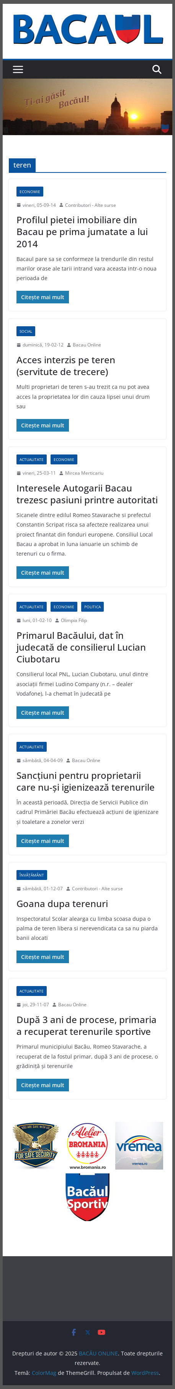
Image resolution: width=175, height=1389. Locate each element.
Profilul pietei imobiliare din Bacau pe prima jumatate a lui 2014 (82, 231)
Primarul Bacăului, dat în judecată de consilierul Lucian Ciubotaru (81, 647)
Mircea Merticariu (84, 473)
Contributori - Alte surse (90, 205)
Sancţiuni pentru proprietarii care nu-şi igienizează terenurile (85, 781)
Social (26, 331)
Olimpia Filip (74, 620)
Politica (92, 606)
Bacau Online (87, 345)
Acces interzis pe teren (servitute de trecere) (65, 365)
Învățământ (32, 875)
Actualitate (32, 459)
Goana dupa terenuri (62, 903)
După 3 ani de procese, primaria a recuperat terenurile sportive (86, 1025)
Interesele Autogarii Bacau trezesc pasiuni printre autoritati (87, 494)
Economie (30, 191)
